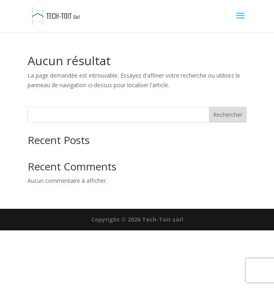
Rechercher (227, 114)
